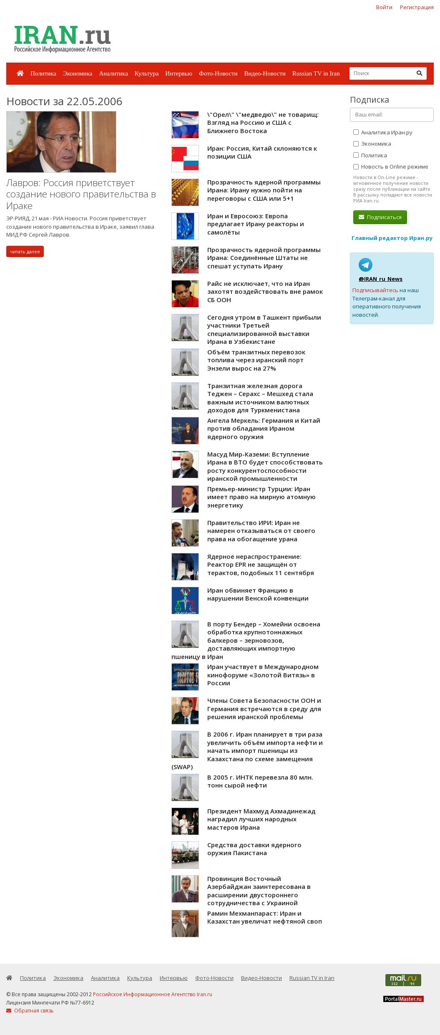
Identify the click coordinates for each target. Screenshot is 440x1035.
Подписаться (380, 217)
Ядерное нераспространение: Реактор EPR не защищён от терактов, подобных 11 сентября (260, 564)
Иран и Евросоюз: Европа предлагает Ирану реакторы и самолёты (255, 224)
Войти (384, 7)
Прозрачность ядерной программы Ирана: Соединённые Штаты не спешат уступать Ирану (264, 257)
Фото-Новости (218, 73)
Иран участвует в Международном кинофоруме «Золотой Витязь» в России (263, 674)
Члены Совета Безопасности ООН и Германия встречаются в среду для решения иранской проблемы (264, 708)
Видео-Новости (264, 73)
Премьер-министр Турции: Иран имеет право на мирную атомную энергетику (261, 497)
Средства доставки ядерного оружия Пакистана (254, 849)
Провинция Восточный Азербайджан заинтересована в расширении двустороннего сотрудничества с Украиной (259, 890)
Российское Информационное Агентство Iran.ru (152, 994)
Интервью (178, 73)
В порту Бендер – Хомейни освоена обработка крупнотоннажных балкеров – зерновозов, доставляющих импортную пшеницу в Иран (245, 640)
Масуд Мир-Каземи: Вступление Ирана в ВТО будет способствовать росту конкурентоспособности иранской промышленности (265, 466)
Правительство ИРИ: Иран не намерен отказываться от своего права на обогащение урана (261, 530)
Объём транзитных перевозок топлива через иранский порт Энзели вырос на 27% (256, 360)
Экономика (77, 73)
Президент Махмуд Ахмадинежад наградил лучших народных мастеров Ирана (261, 819)
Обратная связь (30, 1010)
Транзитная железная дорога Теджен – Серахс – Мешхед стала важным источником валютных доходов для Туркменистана (260, 397)
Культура (147, 73)
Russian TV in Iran (316, 73)
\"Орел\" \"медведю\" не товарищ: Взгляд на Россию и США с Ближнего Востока (263, 122)
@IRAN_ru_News (380, 279)
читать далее (25, 251)
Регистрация (417, 7)
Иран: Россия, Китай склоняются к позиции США (262, 152)
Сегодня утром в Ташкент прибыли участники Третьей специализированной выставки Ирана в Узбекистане (264, 329)
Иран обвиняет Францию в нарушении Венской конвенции (258, 594)
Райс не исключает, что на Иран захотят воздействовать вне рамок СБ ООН (265, 291)
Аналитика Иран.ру (382, 132)
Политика (43, 73)
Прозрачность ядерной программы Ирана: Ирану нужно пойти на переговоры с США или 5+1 (264, 190)
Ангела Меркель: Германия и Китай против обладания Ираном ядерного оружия (263, 428)
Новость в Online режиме (390, 166)
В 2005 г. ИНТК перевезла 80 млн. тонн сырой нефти (260, 781)
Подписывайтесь (375, 290)
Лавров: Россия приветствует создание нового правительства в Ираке (81, 194)
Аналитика (113, 73)
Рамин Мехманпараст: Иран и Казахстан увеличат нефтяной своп (264, 917)
